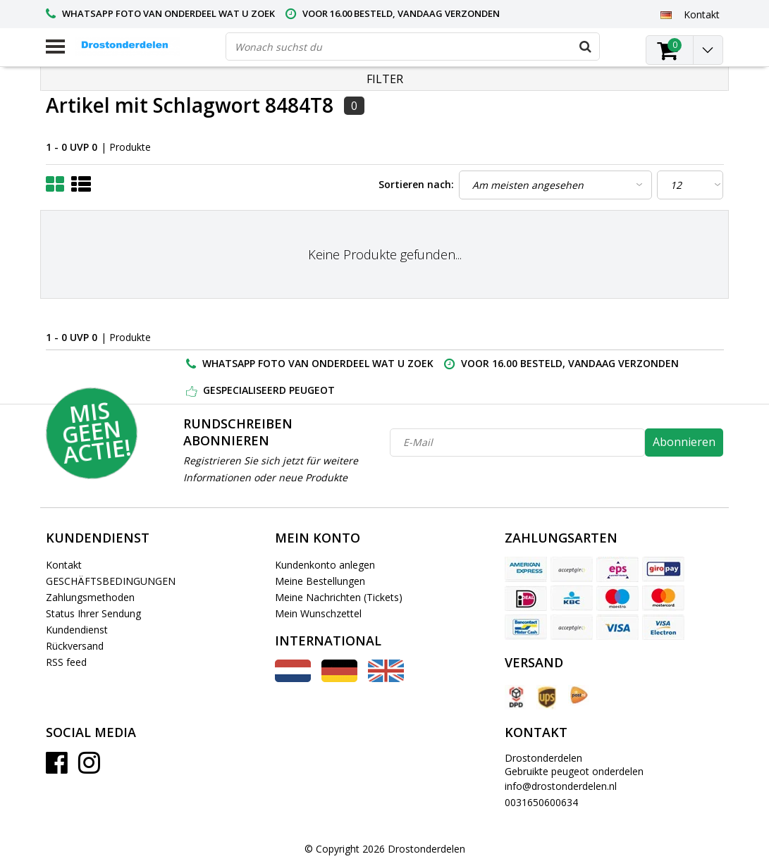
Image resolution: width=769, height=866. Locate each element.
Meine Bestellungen (320, 581)
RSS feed (66, 662)
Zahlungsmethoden (90, 597)
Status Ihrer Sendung (93, 613)
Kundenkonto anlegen (325, 564)
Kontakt (64, 564)
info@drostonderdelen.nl (561, 786)
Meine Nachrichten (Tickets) (338, 597)
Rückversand (75, 645)
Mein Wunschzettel (318, 613)
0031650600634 (541, 802)
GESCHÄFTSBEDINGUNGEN (111, 581)
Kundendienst (77, 629)
